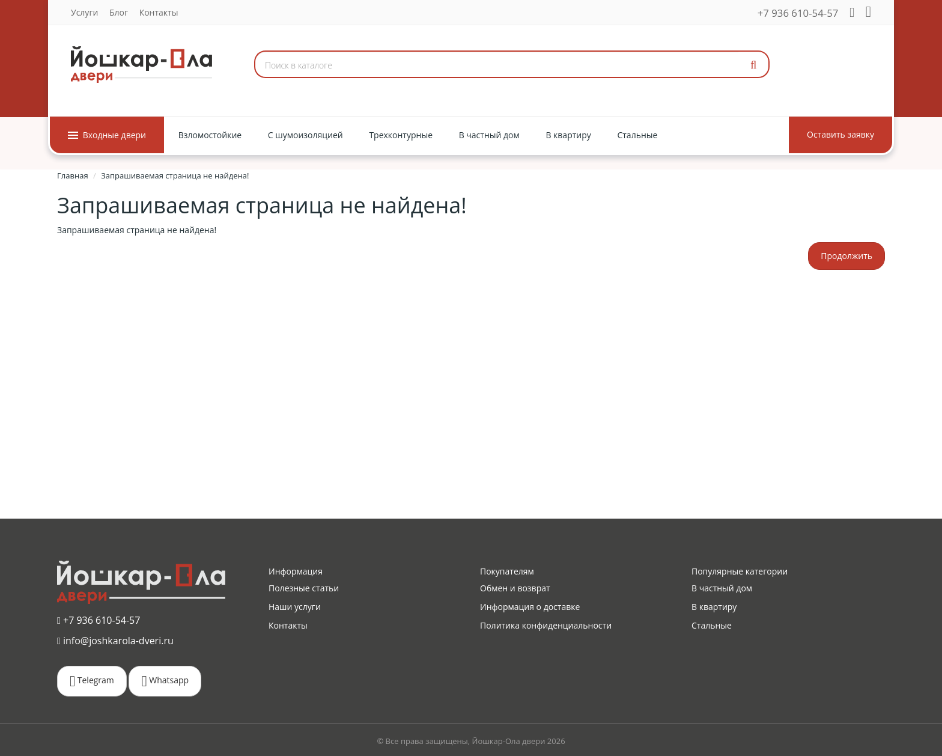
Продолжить (846, 255)
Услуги (84, 12)
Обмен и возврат (515, 588)
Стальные (711, 625)
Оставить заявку (840, 134)
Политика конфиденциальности (546, 625)
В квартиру (714, 606)
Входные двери (107, 135)
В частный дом (721, 588)
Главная (72, 175)
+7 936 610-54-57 (798, 13)
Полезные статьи (304, 588)
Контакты (158, 12)
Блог (118, 12)
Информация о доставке (530, 606)
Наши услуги (295, 606)
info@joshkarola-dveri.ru (115, 640)
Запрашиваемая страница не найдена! (175, 175)
